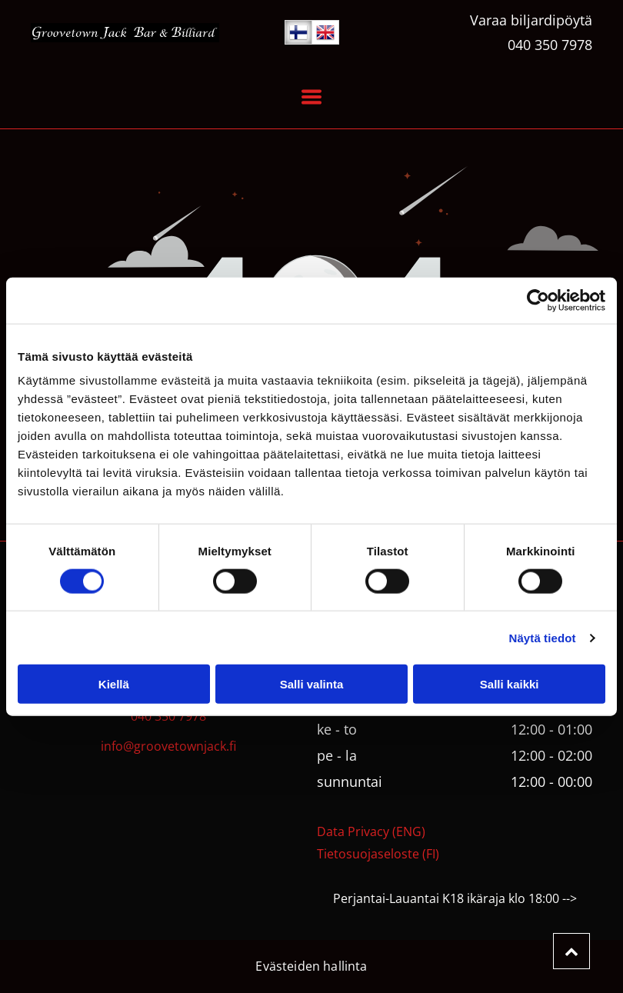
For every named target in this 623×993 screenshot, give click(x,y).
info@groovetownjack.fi (168, 746)
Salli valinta (312, 684)
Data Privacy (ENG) (371, 831)
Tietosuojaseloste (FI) (378, 853)
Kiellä (113, 684)
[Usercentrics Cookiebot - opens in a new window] (538, 300)
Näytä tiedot (542, 638)
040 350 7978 (550, 44)
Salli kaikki (509, 684)
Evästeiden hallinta (311, 966)
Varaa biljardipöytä (531, 20)
